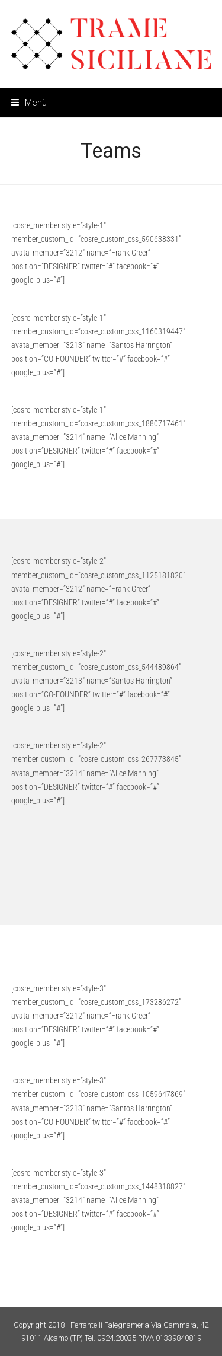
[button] (29, 102)
